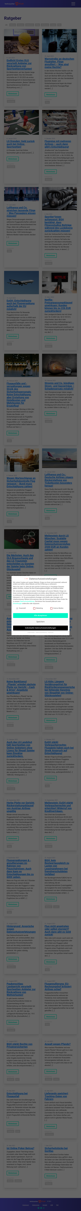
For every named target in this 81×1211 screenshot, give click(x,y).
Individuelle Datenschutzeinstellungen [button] (40, 628)
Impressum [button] (50, 632)
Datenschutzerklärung (27, 601)
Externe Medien (56, 608)
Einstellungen (17, 603)
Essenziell (21, 608)
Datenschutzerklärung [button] (41, 632)
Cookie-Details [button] (31, 632)
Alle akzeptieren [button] (40, 615)
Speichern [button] (40, 622)
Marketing (38, 608)
